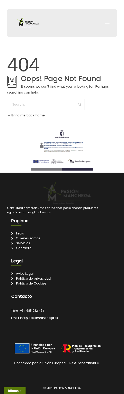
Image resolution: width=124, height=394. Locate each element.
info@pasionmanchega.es (39, 318)
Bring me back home (26, 115)
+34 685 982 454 (32, 311)
